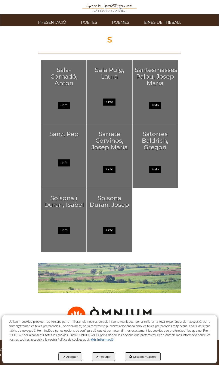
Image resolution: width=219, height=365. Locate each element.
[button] (109, 7)
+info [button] (64, 105)
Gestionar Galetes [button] (142, 357)
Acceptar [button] (70, 357)
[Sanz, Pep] (64, 156)
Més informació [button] (102, 339)
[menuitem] (52, 20)
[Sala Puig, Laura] (109, 92)
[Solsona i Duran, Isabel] (64, 220)
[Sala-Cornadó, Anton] (64, 92)
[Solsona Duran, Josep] (109, 220)
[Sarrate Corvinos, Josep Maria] (109, 156)
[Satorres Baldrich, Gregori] (155, 156)
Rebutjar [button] (103, 357)
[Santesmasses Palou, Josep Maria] (155, 92)
